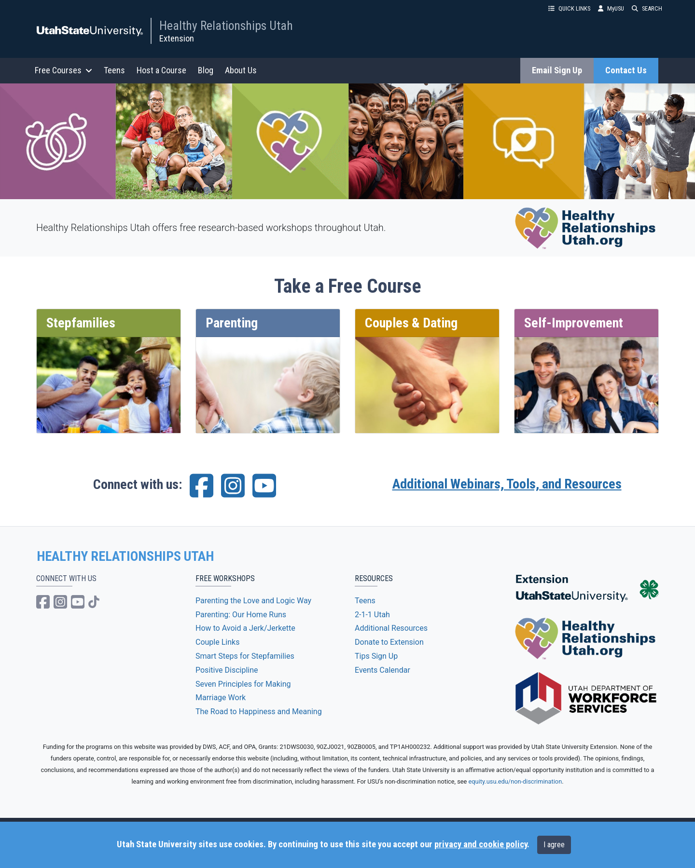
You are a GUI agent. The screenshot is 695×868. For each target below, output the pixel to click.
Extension (176, 38)
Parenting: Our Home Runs (240, 614)
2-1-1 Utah (372, 614)
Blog (205, 70)
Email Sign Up (557, 70)
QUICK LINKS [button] (569, 8)
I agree (554, 844)
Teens (114, 70)
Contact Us (626, 70)
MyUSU (611, 8)
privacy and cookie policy (480, 844)
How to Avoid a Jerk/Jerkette (245, 628)
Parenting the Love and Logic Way (253, 600)
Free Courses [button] (63, 70)
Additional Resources (391, 628)
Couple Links (217, 642)
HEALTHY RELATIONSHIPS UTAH (125, 556)
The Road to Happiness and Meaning (258, 711)
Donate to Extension (389, 642)
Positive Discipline (226, 670)
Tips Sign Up (376, 656)
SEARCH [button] (647, 8)
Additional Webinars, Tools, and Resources (507, 484)
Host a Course (161, 70)
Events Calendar (382, 670)
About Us (241, 70)
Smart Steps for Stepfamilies (244, 656)
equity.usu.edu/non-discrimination (515, 781)
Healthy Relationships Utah (226, 25)
